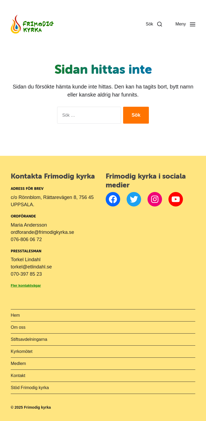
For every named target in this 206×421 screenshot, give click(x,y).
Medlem (18, 363)
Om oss (18, 327)
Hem (15, 315)
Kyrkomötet (21, 351)
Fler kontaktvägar (26, 285)
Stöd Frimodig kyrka (30, 387)
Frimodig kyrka (37, 407)
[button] (154, 24)
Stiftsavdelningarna (29, 339)
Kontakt (18, 375)
